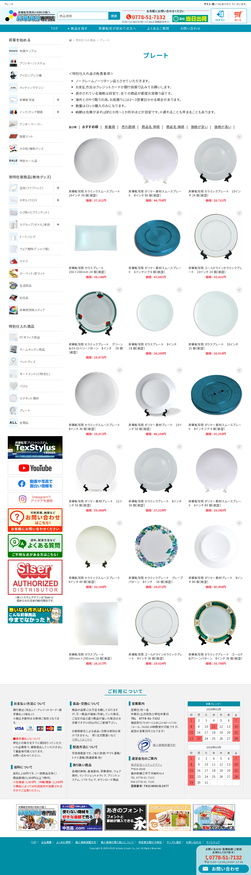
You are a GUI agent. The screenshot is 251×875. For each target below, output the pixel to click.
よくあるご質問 (158, 28)
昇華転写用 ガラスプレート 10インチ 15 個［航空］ (216, 322)
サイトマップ (213, 842)
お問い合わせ (190, 28)
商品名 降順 (175, 126)
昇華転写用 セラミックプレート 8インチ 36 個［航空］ (156, 477)
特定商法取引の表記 (150, 842)
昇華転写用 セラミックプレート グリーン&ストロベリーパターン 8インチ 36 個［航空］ (96, 322)
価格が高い (222, 126)
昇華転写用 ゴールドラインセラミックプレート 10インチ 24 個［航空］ (216, 244)
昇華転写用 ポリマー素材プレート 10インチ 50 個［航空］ (156, 401)
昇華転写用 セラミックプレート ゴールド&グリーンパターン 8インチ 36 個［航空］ (216, 630)
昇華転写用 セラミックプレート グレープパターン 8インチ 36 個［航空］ (156, 554)
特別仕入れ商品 (86, 40)
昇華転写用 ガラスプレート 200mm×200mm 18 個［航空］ (96, 630)
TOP (54, 28)
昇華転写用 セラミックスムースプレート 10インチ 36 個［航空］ (96, 167)
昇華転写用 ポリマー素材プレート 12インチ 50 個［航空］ (96, 477)
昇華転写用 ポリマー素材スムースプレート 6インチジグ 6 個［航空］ (156, 244)
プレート (105, 40)
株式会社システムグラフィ (146, 765)
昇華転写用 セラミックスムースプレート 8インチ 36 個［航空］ (96, 401)
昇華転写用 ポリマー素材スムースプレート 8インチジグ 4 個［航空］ (216, 401)
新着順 (110, 126)
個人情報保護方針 (164, 745)
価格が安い (199, 126)
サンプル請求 (174, 842)
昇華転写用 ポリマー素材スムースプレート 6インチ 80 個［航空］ (216, 477)
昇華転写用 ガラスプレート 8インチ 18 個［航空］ (156, 322)
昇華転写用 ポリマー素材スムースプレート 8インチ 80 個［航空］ (156, 167)
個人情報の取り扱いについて (117, 842)
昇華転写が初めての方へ (118, 28)
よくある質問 (63, 842)
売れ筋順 (128, 126)
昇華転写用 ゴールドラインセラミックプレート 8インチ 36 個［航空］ (156, 630)
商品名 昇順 (151, 126)
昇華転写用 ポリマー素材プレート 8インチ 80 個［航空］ (216, 554)
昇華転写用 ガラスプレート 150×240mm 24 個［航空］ (96, 244)
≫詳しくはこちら (82, 739)
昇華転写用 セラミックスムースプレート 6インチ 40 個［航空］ (96, 554)
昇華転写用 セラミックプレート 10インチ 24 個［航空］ (216, 167)
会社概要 (46, 842)
